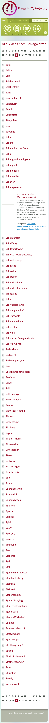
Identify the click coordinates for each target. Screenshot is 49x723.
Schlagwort (17, 34)
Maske (42, 226)
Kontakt (11, 713)
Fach (27, 34)
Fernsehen (31, 224)
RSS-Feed (45, 32)
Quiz (11, 21)
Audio (25, 21)
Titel (7, 34)
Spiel (18, 21)
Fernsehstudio (22, 226)
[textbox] (40, 20)
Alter (37, 34)
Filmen (31, 226)
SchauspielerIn (33, 229)
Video (4, 21)
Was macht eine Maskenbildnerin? (26, 196)
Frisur (37, 226)
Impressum (18, 713)
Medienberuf (21, 229)
